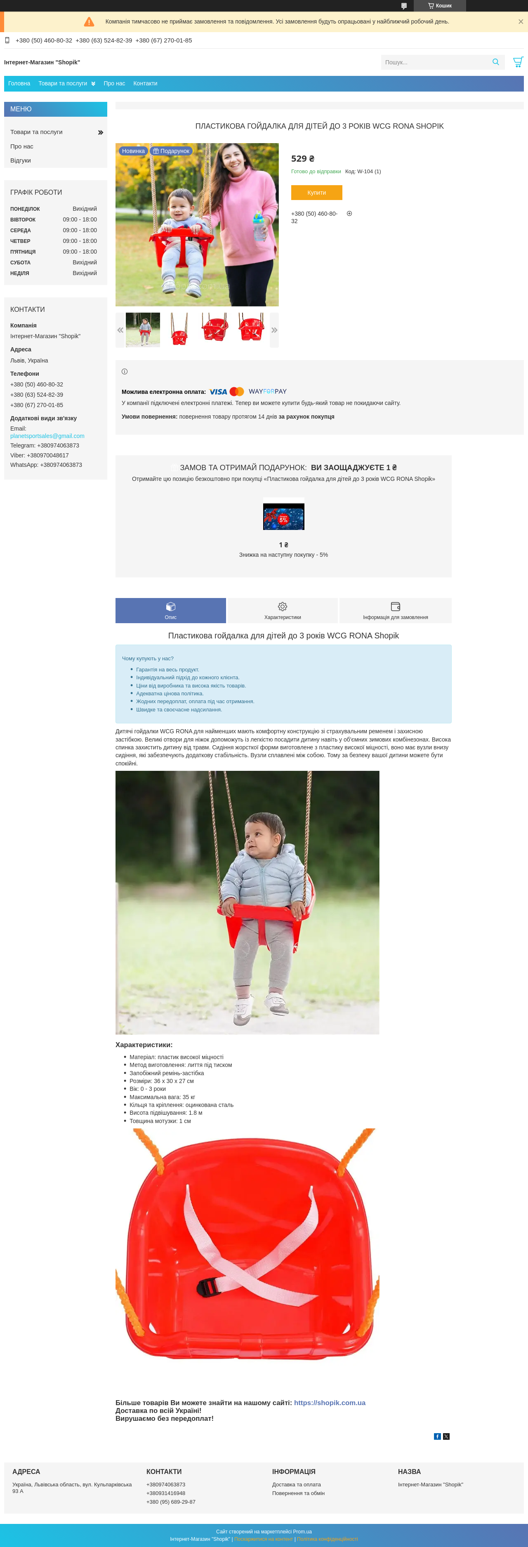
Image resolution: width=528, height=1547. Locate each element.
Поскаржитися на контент (263, 1539)
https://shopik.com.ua (329, 1403)
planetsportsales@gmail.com (47, 436)
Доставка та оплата (296, 1484)
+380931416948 (165, 1493)
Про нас (114, 83)
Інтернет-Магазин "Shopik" (430, 1484)
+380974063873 (165, 1484)
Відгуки (20, 160)
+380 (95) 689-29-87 (171, 1502)
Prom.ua (302, 1532)
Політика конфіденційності (327, 1539)
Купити (317, 192)
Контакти (145, 83)
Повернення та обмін (298, 1493)
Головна (19, 83)
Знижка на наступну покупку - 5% (283, 554)
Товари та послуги (62, 83)
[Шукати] (495, 62)
